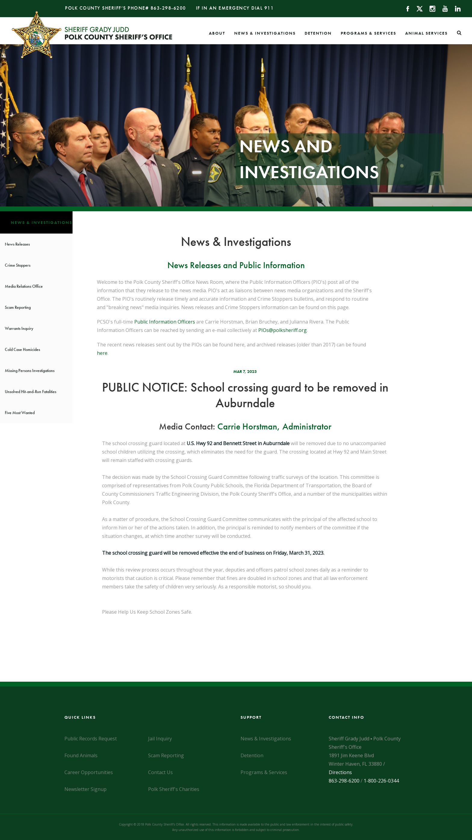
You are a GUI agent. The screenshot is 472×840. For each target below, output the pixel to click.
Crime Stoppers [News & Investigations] (17, 265)
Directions (340, 772)
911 (269, 8)
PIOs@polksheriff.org (282, 330)
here (102, 353)
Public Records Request (90, 738)
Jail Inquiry (160, 738)
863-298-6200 (168, 8)
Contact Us (160, 772)
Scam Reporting (166, 755)
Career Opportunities (88, 772)
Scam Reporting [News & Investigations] (18, 307)
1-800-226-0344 (381, 780)
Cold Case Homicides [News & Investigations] (22, 349)
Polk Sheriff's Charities (173, 789)
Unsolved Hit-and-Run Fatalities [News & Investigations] (30, 391)
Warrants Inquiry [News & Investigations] (19, 328)
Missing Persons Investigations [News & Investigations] (29, 370)
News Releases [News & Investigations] (17, 244)
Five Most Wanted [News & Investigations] (20, 412)
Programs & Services (368, 33)
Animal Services (426, 33)
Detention (318, 33)
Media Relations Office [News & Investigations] (24, 286)
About (217, 33)
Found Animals (81, 755)
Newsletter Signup (85, 789)
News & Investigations (265, 33)
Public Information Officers (164, 321)
